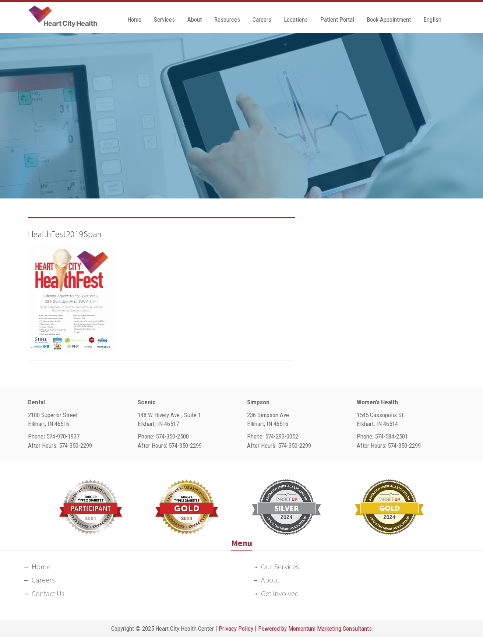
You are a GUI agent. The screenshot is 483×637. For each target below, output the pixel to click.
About (194, 19)
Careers (262, 19)
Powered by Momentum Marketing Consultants (315, 628)
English (432, 19)
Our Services (280, 566)
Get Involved (280, 593)
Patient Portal (337, 19)
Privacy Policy (236, 628)
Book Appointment (389, 19)
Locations (296, 19)
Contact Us (48, 593)
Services (164, 19)
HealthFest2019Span (65, 234)
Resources (227, 19)
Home (134, 19)
